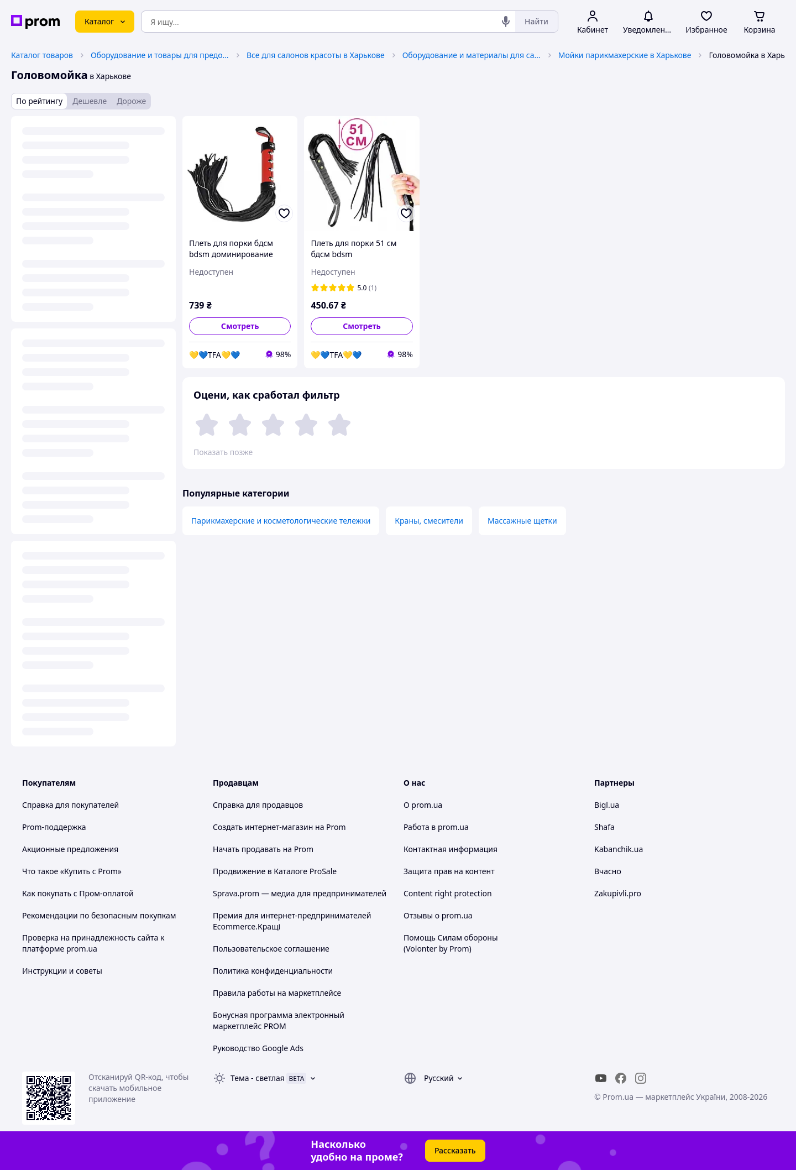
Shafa (604, 827)
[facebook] (620, 1078)
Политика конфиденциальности (273, 970)
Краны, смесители (429, 520)
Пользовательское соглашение (271, 948)
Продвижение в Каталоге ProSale (275, 871)
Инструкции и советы (62, 970)
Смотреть (240, 326)
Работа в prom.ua (436, 827)
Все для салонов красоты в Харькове (316, 55)
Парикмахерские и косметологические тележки (280, 520)
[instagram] (640, 1078)
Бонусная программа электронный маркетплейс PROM (278, 1020)
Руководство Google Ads (258, 1048)
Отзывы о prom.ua (438, 915)
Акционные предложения (70, 849)
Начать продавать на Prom (263, 849)
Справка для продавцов (258, 805)
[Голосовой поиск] (505, 21)
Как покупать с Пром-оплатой (78, 893)
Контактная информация (451, 849)
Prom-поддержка (54, 827)
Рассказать (455, 1150)
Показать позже (223, 452)
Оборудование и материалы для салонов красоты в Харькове (471, 55)
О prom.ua (423, 805)
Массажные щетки (522, 520)
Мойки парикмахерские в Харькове (625, 55)
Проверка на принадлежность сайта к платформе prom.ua (93, 943)
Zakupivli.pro (617, 893)
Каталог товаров (42, 55)
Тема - (258, 1078)
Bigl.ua (606, 805)
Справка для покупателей (70, 805)
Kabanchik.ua (618, 849)
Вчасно (607, 871)
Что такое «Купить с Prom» (72, 871)
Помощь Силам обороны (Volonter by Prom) (451, 943)
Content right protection (448, 893)
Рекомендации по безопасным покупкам (99, 915)
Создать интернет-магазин (263, 827)
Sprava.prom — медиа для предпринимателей (299, 893)
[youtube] (601, 1078)
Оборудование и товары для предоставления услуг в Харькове (160, 55)
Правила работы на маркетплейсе (277, 993)
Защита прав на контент (449, 871)
